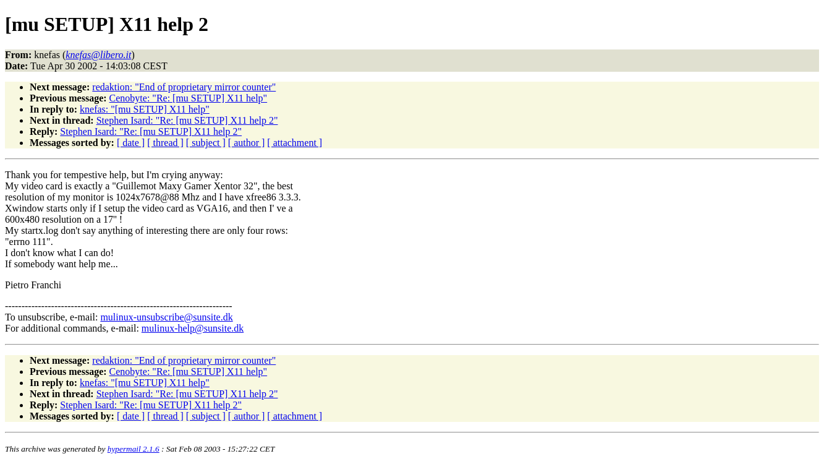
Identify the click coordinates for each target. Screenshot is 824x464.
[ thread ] (165, 142)
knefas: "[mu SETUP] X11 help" (145, 109)
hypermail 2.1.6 (133, 448)
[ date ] (131, 142)
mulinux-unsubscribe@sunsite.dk (166, 317)
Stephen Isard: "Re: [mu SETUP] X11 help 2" (187, 120)
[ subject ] (206, 142)
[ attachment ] (294, 142)
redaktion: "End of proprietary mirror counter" (184, 87)
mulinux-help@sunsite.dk (193, 328)
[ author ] (246, 142)
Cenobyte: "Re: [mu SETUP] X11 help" (188, 98)
